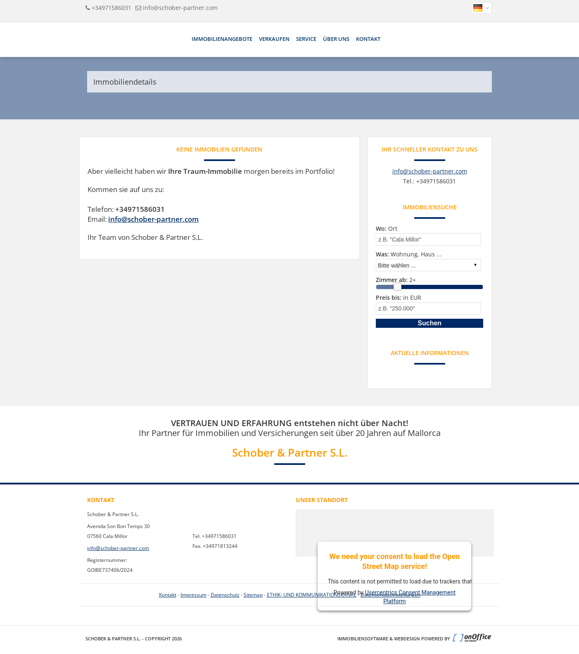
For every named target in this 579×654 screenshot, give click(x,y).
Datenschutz (225, 594)
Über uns (336, 39)
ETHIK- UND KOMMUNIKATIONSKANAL (311, 594)
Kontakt (368, 39)
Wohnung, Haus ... (408, 254)
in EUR (398, 297)
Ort (386, 228)
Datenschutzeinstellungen (390, 594)
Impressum (193, 594)
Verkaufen (274, 39)
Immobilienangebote (222, 39)
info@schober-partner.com (180, 8)
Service (306, 39)
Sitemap (253, 594)
